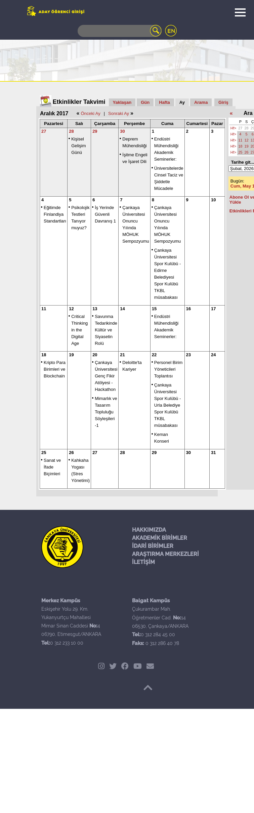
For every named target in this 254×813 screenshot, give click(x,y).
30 (122, 131)
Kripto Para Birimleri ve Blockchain (55, 369)
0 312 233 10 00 (66, 643)
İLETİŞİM (143, 562)
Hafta (164, 102)
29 (94, 131)
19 (71, 354)
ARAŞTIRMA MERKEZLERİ (165, 554)
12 (71, 308)
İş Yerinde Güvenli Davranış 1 (105, 214)
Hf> (233, 128)
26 (71, 452)
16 (188, 308)
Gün (145, 102)
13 (94, 308)
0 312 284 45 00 (158, 634)
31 (213, 452)
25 (43, 452)
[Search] (120, 31)
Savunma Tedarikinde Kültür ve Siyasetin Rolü (106, 330)
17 (213, 308)
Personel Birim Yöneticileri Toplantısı (168, 369)
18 (43, 354)
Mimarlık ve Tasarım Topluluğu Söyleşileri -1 (106, 412)
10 (213, 199)
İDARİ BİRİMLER (152, 546)
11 (43, 308)
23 (188, 354)
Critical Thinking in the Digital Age (79, 330)
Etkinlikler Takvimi (79, 101)
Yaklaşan (122, 102)
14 (122, 308)
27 (43, 131)
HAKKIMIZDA (149, 530)
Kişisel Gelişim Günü (78, 145)
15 (154, 308)
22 (154, 354)
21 (122, 354)
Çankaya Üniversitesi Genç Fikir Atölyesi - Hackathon (106, 376)
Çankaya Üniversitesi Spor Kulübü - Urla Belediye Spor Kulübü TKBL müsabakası (167, 405)
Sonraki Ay (118, 113)
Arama (201, 102)
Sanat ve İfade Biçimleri (52, 467)
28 (71, 131)
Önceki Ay (90, 113)
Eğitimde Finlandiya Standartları (55, 214)
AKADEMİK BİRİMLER (159, 538)
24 (213, 354)
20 (94, 354)
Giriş (223, 102)
